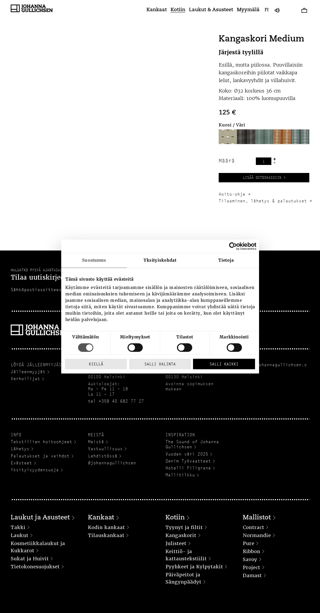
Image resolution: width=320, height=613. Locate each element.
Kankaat (156, 10)
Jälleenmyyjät (28, 372)
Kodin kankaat (106, 527)
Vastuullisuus (105, 449)
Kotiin (178, 10)
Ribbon (251, 551)
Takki (18, 527)
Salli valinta (160, 364)
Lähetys (20, 449)
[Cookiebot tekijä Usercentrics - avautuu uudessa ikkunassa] (233, 246)
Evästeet (21, 463)
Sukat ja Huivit (30, 559)
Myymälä (248, 10)
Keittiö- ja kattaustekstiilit (186, 555)
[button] (228, 136)
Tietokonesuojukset (35, 567)
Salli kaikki (224, 364)
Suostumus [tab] (94, 260)
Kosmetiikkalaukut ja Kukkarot (38, 547)
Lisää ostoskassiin (262, 177)
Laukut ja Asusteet (40, 518)
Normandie (257, 535)
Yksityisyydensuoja (35, 470)
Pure (248, 543)
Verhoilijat (25, 378)
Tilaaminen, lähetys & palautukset (263, 201)
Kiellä (96, 364)
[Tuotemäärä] (263, 161)
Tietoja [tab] (226, 260)
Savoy (250, 559)
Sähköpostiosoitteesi (37, 289)
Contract (253, 527)
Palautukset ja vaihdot (40, 456)
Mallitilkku (180, 475)
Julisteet (175, 543)
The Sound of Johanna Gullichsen (192, 444)
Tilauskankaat (106, 535)
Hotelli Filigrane (188, 468)
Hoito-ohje (232, 194)
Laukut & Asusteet (211, 10)
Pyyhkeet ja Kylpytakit (194, 567)
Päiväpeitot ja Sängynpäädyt (183, 578)
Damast (252, 575)
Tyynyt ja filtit (184, 527)
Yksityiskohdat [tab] (160, 260)
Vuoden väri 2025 (186, 454)
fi (267, 10)
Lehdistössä (102, 456)
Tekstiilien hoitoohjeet (41, 442)
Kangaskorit (180, 535)
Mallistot (257, 518)
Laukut (19, 535)
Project (251, 567)
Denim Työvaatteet (188, 461)
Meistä (96, 442)
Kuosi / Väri (232, 125)
